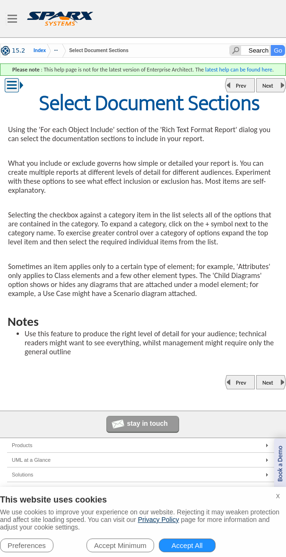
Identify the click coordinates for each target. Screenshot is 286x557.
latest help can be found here (238, 69)
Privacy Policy (158, 519)
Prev (241, 85)
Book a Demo (280, 464)
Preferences (27, 545)
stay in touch (147, 423)
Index (40, 50)
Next (267, 85)
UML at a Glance (31, 460)
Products (22, 445)
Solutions (22, 474)
